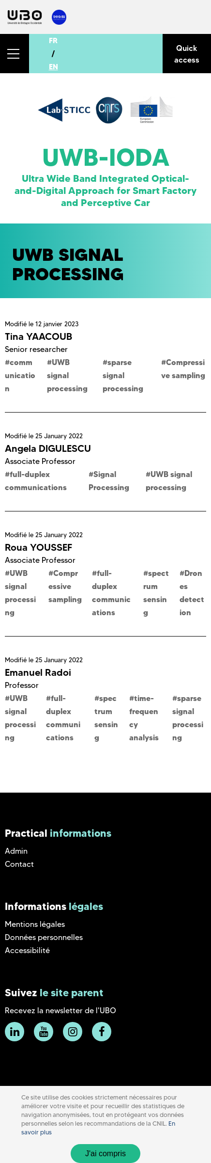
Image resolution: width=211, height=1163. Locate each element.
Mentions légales (35, 924)
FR (53, 40)
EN (53, 66)
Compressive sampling (65, 586)
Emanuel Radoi (38, 672)
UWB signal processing (67, 375)
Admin (16, 851)
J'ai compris (105, 1153)
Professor (22, 685)
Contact (19, 864)
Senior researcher (36, 349)
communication (20, 375)
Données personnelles (44, 937)
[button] (14, 53)
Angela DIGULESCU (48, 448)
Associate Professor (40, 461)
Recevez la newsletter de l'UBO (60, 1010)
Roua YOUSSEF (38, 547)
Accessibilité (27, 950)
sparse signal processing (123, 375)
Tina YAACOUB (38, 336)
